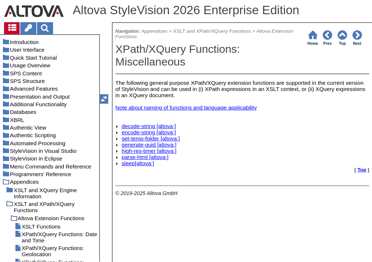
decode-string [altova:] (149, 126)
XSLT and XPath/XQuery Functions (212, 31)
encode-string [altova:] (149, 132)
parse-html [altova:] (145, 157)
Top (361, 169)
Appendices (154, 31)
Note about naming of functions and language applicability (186, 107)
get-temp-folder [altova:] (151, 138)
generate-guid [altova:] (149, 145)
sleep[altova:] (138, 163)
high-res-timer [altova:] (149, 151)
